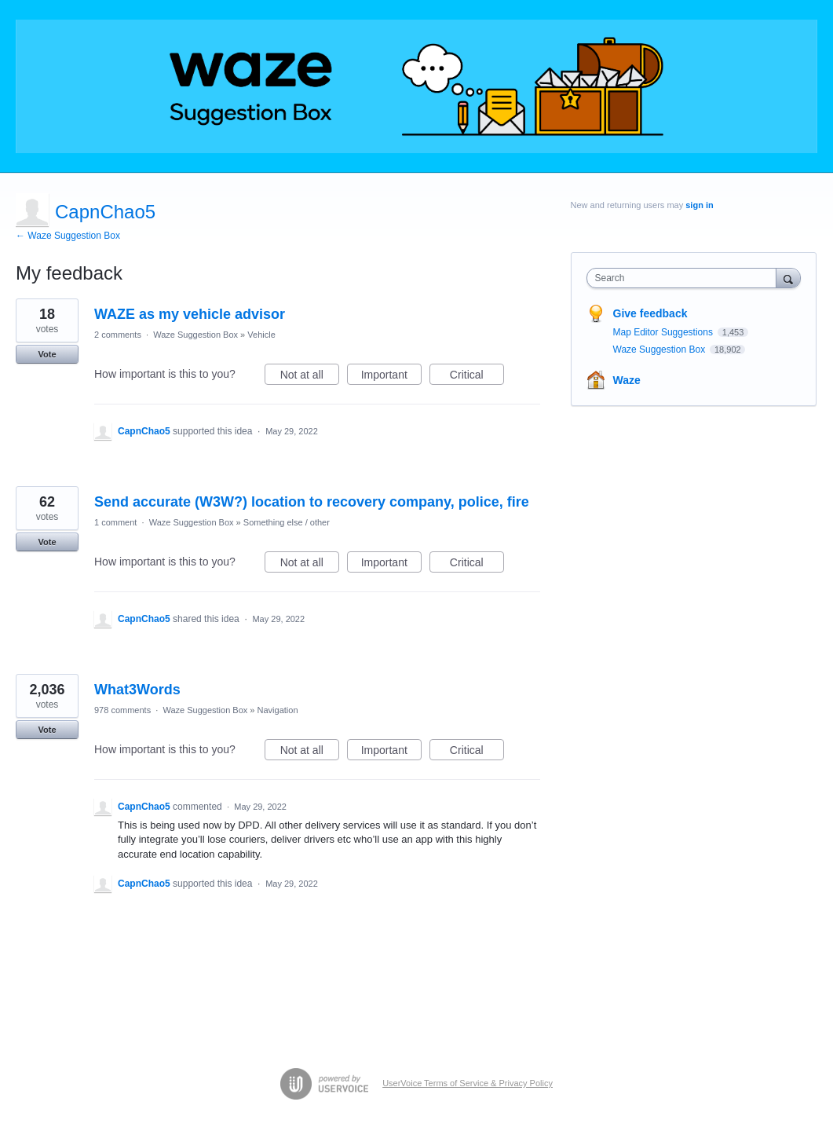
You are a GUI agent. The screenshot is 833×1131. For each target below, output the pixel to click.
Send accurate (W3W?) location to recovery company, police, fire (311, 502)
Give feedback (650, 313)
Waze (627, 380)
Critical (477, 377)
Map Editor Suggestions (664, 332)
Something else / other (286, 522)
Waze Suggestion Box (195, 334)
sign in (699, 205)
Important (391, 377)
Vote (47, 354)
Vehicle (261, 334)
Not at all (309, 377)
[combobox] (685, 278)
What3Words (137, 689)
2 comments (117, 334)
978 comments (122, 710)
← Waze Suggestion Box (68, 235)
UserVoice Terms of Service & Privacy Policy (467, 1083)
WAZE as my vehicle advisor (189, 314)
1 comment (115, 522)
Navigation (278, 710)
